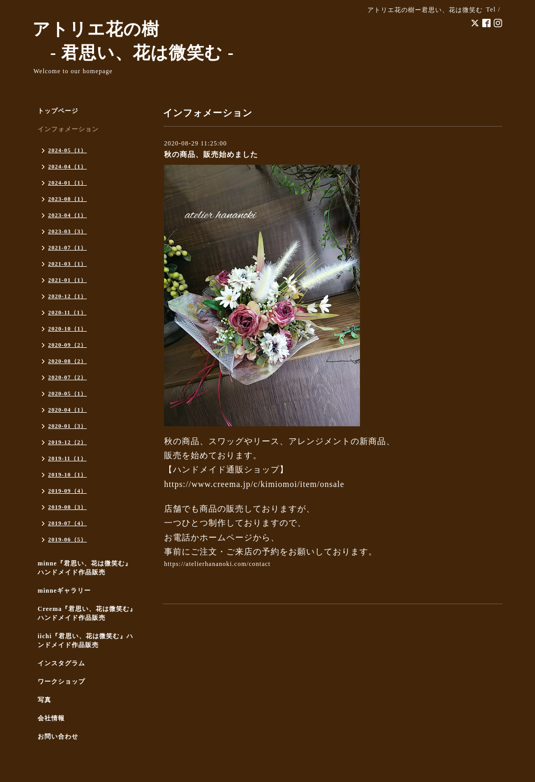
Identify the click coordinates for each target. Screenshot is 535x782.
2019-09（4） (67, 491)
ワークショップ (61, 681)
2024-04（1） (67, 166)
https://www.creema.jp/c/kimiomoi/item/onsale (254, 484)
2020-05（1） (67, 393)
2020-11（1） (67, 312)
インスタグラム (61, 663)
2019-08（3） (67, 507)
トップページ (58, 111)
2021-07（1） (67, 247)
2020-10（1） (67, 328)
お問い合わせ (58, 736)
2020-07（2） (67, 377)
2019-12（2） (67, 442)
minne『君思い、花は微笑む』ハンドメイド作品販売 (85, 568)
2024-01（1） (67, 182)
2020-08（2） (67, 361)
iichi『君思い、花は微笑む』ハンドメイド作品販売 (85, 640)
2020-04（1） (67, 409)
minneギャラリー (64, 590)
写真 (44, 700)
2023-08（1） (67, 199)
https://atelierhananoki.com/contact (217, 564)
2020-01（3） (67, 426)
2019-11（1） (67, 458)
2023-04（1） (67, 215)
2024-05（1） (67, 150)
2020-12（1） (67, 296)
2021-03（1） (67, 263)
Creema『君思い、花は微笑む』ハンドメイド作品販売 (87, 613)
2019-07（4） (67, 523)
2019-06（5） (67, 539)
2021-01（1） (67, 280)
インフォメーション (68, 129)
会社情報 (51, 718)
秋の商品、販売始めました (211, 154)
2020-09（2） (67, 345)
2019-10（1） (67, 474)
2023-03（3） (67, 231)
